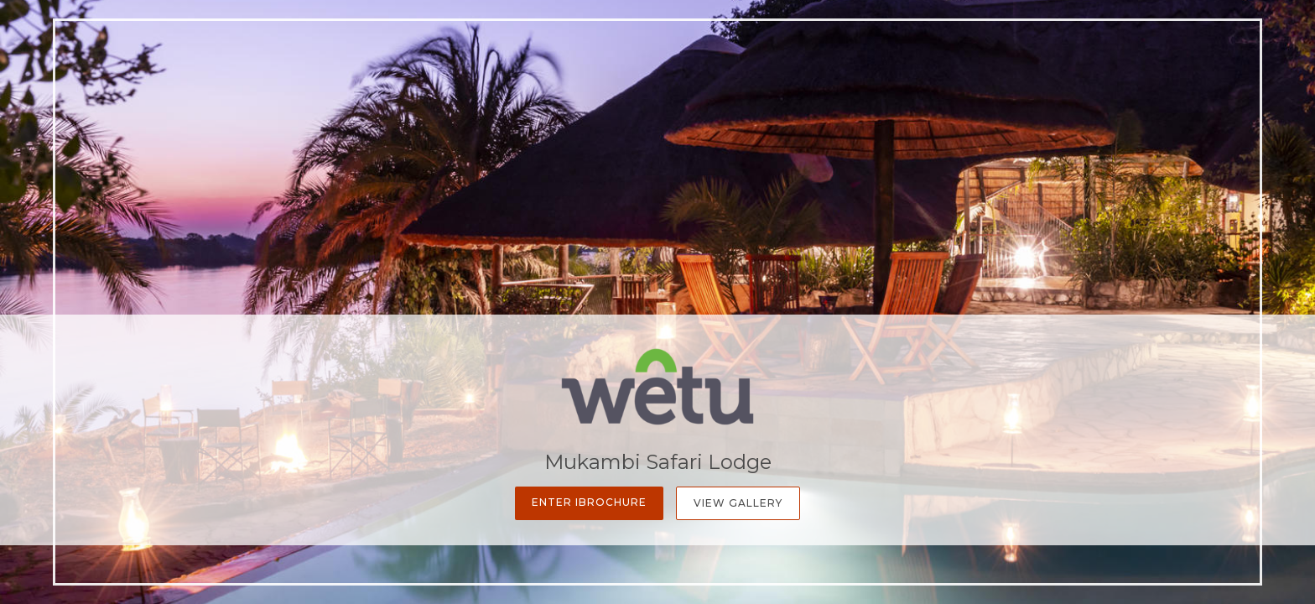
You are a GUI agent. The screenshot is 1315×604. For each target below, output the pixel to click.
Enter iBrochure (589, 502)
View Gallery (738, 503)
